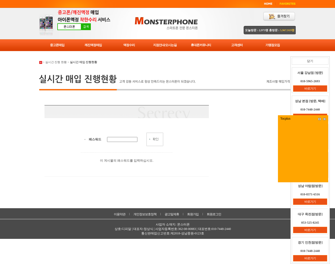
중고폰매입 (57, 45)
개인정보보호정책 (145, 214)
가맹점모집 (272, 45)
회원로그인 (214, 214)
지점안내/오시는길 (165, 45)
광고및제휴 (172, 214)
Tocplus (285, 118)
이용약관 (119, 214)
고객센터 (237, 45)
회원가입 (193, 214)
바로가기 (310, 88)
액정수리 (129, 45)
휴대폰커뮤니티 (201, 45)
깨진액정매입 (93, 45)
